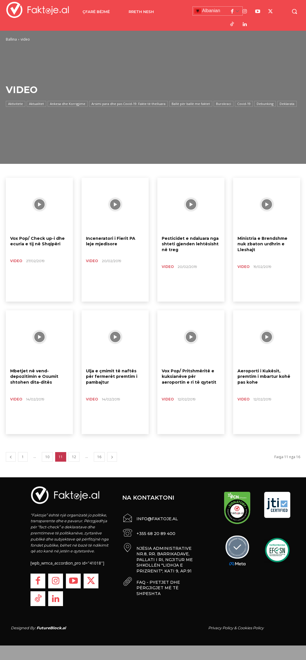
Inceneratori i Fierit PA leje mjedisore (110, 241)
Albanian (207, 11)
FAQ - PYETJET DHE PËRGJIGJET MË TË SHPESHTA (158, 587)
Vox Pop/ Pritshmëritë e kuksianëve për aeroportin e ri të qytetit (189, 376)
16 (99, 456)
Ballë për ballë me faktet (190, 104)
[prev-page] (11, 457)
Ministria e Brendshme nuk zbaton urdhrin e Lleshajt (262, 244)
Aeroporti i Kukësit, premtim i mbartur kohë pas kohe (263, 376)
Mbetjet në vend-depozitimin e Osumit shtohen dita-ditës (34, 376)
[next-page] (112, 457)
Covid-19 (244, 104)
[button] (294, 11)
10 (47, 456)
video (16, 261)
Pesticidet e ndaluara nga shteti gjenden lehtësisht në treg (190, 244)
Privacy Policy (220, 627)
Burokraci (223, 104)
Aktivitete (15, 104)
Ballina (11, 39)
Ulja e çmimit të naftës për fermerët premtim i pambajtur (111, 376)
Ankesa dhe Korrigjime (68, 104)
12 (74, 456)
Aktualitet (36, 104)
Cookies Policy (250, 627)
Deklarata (287, 104)
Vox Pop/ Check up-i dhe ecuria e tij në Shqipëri (37, 241)
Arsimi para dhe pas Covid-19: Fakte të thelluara (128, 104)
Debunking (265, 104)
